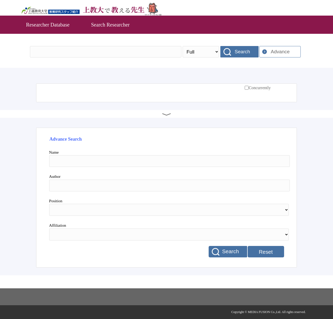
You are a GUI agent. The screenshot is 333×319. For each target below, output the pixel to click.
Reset (266, 252)
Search (242, 51)
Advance (280, 51)
